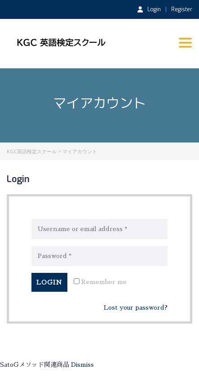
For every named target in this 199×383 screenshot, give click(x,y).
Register (181, 9)
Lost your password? (136, 307)
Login (149, 9)
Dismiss (82, 364)
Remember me (100, 281)
